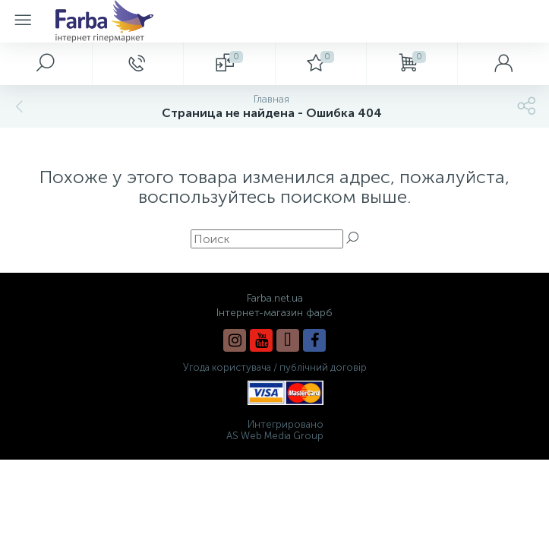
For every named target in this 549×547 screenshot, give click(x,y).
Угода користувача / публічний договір (275, 367)
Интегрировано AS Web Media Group (274, 430)
